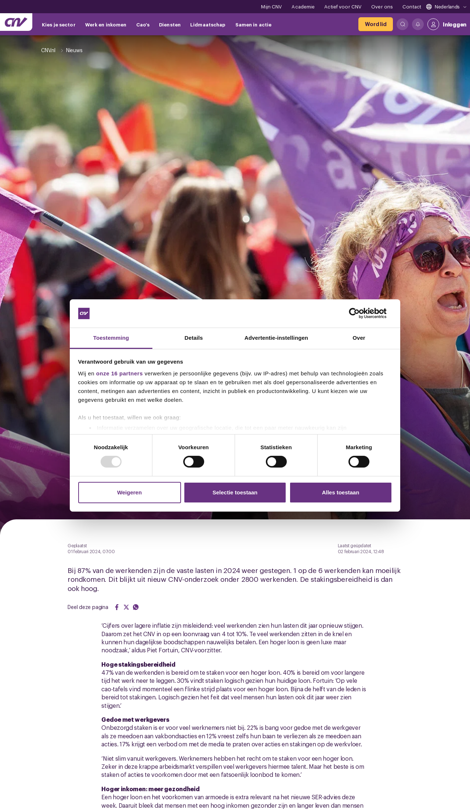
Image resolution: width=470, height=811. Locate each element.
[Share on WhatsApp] (136, 607)
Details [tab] (194, 338)
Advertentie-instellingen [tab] (276, 338)
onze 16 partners (119, 373)
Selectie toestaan (235, 492)
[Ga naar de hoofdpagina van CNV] (16, 22)
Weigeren (129, 492)
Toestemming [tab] (111, 338)
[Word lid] (375, 24)
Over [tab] (358, 338)
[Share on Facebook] (117, 607)
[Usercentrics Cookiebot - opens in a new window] (360, 313)
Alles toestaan (340, 492)
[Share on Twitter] (126, 607)
